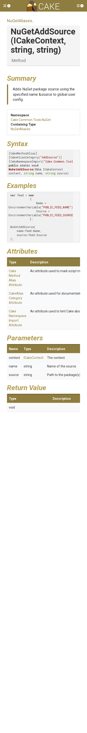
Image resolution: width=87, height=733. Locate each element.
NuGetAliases (19, 20)
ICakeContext (33, 358)
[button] (7, 6)
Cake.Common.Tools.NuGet (31, 120)
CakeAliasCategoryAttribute (16, 298)
